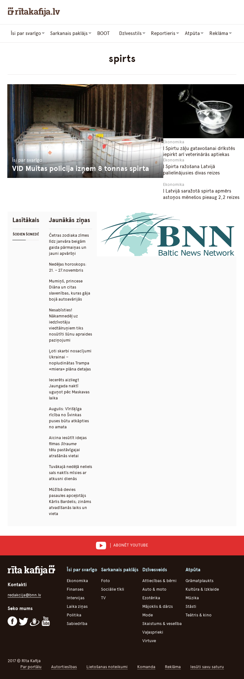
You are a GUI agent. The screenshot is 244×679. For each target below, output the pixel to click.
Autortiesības (64, 666)
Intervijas (76, 597)
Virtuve (149, 640)
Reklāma (173, 666)
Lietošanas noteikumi (107, 666)
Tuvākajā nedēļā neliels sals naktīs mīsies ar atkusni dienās (70, 472)
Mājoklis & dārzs (157, 606)
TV (103, 597)
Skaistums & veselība (162, 623)
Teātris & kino (199, 614)
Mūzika (192, 597)
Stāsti (191, 606)
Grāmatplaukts (200, 580)
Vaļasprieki (152, 631)
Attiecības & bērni (159, 580)
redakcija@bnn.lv (24, 594)
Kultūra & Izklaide (202, 589)
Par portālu (31, 666)
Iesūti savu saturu (207, 666)
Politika (74, 614)
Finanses (75, 589)
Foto (105, 580)
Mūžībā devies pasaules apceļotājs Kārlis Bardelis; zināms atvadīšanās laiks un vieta (70, 501)
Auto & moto (154, 589)
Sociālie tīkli (112, 589)
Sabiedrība (77, 623)
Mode (147, 614)
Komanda (146, 666)
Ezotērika (151, 597)
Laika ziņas (77, 606)
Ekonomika (77, 580)
